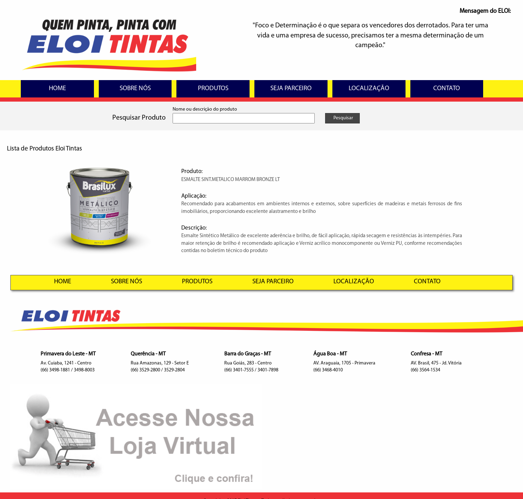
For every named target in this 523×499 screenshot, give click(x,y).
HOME (57, 88)
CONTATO (446, 88)
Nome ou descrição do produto (205, 109)
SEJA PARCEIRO (291, 88)
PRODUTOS (213, 88)
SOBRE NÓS (135, 88)
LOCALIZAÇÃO (369, 88)
